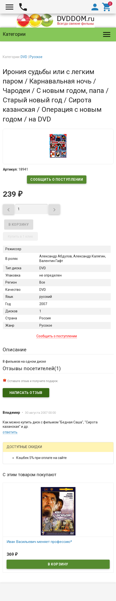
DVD (24, 57)
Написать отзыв (25, 393)
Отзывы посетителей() (32, 368)
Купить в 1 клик (20, 236)
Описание (14, 350)
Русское (36, 57)
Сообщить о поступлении (56, 179)
